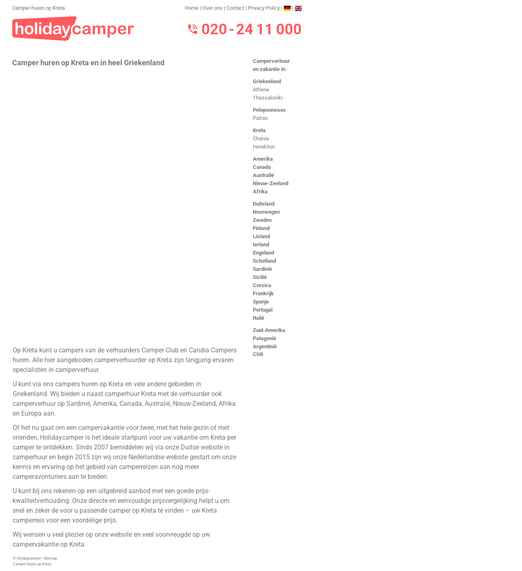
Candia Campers (213, 350)
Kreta (259, 130)
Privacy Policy (264, 8)
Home (192, 8)
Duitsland (263, 204)
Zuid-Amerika (269, 330)
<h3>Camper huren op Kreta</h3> (125, 205)
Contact (235, 8)
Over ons (212, 8)
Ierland (261, 244)
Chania (261, 138)
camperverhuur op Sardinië (51, 403)
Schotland (264, 261)
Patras (260, 118)
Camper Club (160, 350)
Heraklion (264, 147)
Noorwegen (266, 212)
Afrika (260, 191)
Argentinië (265, 346)
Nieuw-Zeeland (270, 183)
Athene (261, 89)
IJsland (261, 236)
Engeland (263, 253)
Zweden (262, 220)
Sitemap (50, 558)
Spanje (261, 302)
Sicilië (260, 277)
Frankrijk (263, 293)
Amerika (263, 159)
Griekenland (267, 81)
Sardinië (262, 269)
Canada (262, 167)
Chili (258, 354)
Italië (258, 318)
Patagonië (264, 338)
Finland (261, 228)
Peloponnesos (269, 110)
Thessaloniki (268, 98)
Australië (263, 175)
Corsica (262, 285)
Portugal (262, 310)
